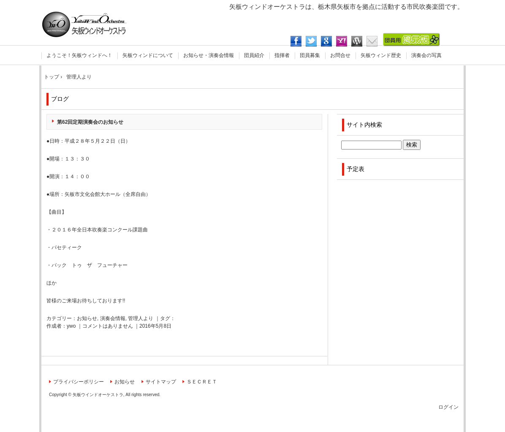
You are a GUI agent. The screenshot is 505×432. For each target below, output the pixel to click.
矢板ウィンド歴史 (381, 55)
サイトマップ (161, 382)
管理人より (140, 318)
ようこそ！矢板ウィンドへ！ (79, 55)
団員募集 (310, 55)
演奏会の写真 (426, 55)
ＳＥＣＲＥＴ (202, 382)
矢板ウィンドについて (147, 55)
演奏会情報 (112, 318)
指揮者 (282, 55)
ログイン (448, 407)
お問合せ (340, 55)
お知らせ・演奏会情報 (208, 55)
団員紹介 (254, 55)
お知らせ (87, 318)
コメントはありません (107, 326)
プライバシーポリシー (78, 382)
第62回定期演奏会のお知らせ (90, 122)
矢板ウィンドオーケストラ (84, 24)
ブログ (60, 98)
